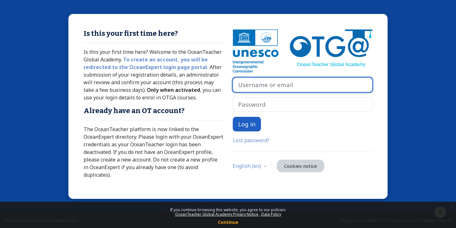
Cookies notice (300, 166)
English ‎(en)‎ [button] (247, 165)
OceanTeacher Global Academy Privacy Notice (217, 214)
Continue (228, 222)
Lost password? (251, 140)
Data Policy (271, 214)
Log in (247, 124)
